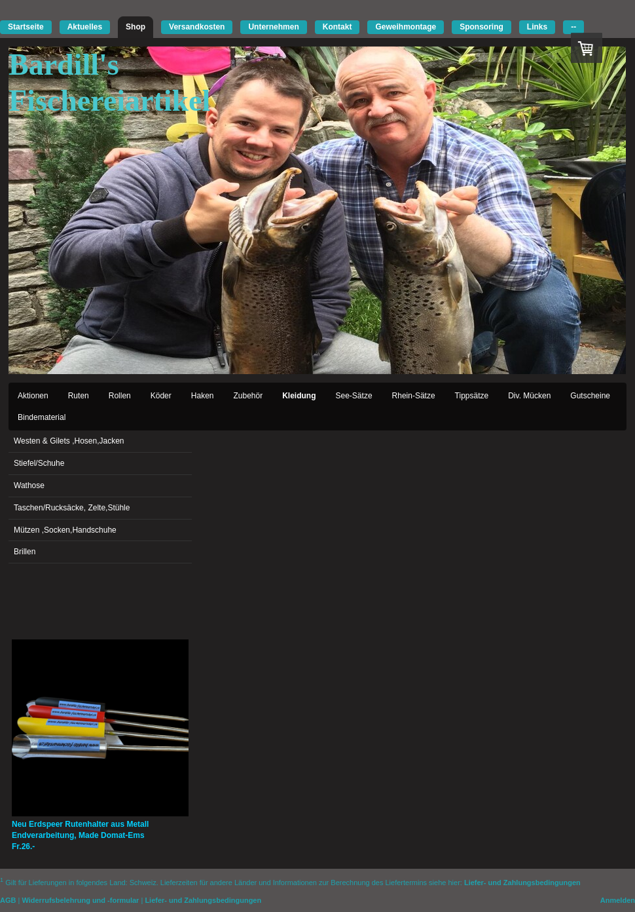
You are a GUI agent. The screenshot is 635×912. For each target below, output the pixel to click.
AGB (8, 900)
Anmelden (617, 900)
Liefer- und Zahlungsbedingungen (522, 882)
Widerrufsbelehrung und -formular (80, 900)
